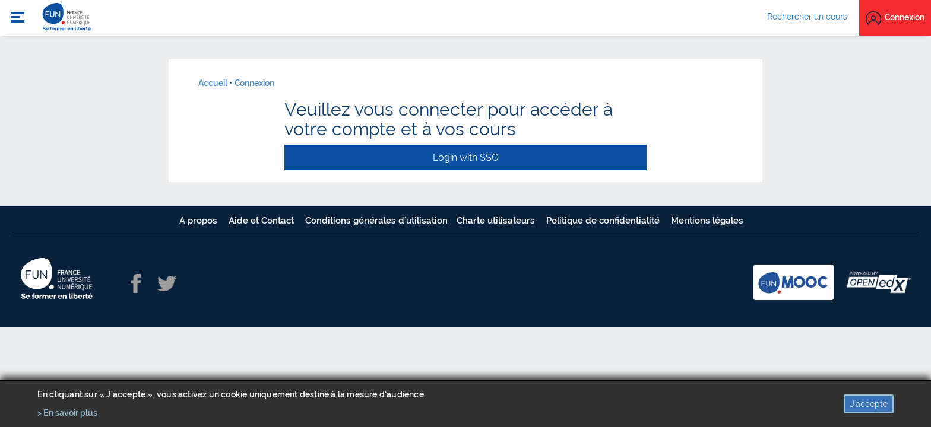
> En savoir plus (67, 413)
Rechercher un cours (807, 16)
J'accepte (869, 404)
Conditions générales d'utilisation (376, 220)
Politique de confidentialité (604, 220)
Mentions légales (707, 220)
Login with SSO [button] (466, 157)
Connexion (254, 83)
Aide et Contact (262, 220)
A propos (199, 220)
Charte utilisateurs (497, 220)
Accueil (212, 83)
